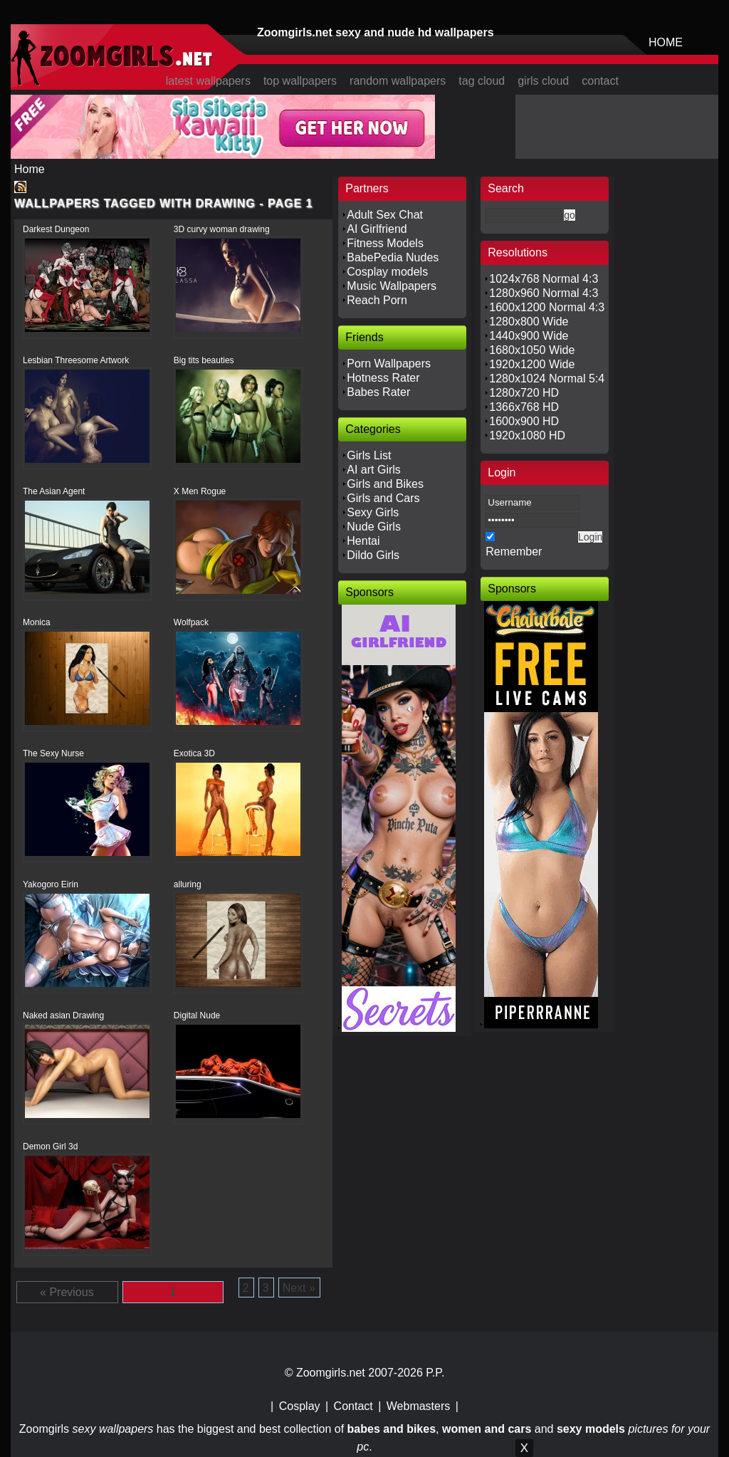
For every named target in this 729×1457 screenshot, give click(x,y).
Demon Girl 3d (50, 1147)
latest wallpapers (208, 81)
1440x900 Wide (528, 336)
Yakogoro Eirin (50, 884)
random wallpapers (398, 81)
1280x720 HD (524, 393)
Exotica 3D (194, 753)
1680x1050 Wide (532, 350)
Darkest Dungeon (56, 229)
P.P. (435, 1373)
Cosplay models (387, 272)
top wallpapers (300, 81)
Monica (37, 622)
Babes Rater (378, 392)
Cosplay (299, 1406)
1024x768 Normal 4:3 (543, 279)
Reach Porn (377, 300)
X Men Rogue (200, 491)
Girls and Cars (383, 498)
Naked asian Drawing (63, 1015)
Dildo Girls (373, 555)
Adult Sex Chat (385, 215)
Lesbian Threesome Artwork (76, 360)
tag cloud (481, 81)
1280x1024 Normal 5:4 (546, 378)
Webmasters (419, 1406)
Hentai (363, 541)
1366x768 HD (524, 407)
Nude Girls (374, 527)
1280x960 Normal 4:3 (543, 293)
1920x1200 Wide (532, 364)
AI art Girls (374, 470)
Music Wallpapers (391, 286)
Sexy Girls (373, 512)
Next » (299, 1288)
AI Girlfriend (377, 229)
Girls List (369, 455)
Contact (353, 1406)
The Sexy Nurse (53, 753)
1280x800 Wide (528, 321)
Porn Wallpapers (389, 363)
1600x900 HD (524, 421)
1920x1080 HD (527, 435)
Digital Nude (197, 1015)
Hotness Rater (383, 378)
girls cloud (543, 81)
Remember (514, 551)
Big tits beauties (204, 360)
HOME (666, 42)
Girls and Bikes (385, 484)
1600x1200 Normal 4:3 (546, 307)
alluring (187, 884)
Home (29, 169)
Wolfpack (191, 622)
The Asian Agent (54, 491)
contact (600, 81)
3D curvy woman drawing (222, 229)
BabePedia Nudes (393, 257)
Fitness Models (385, 243)
